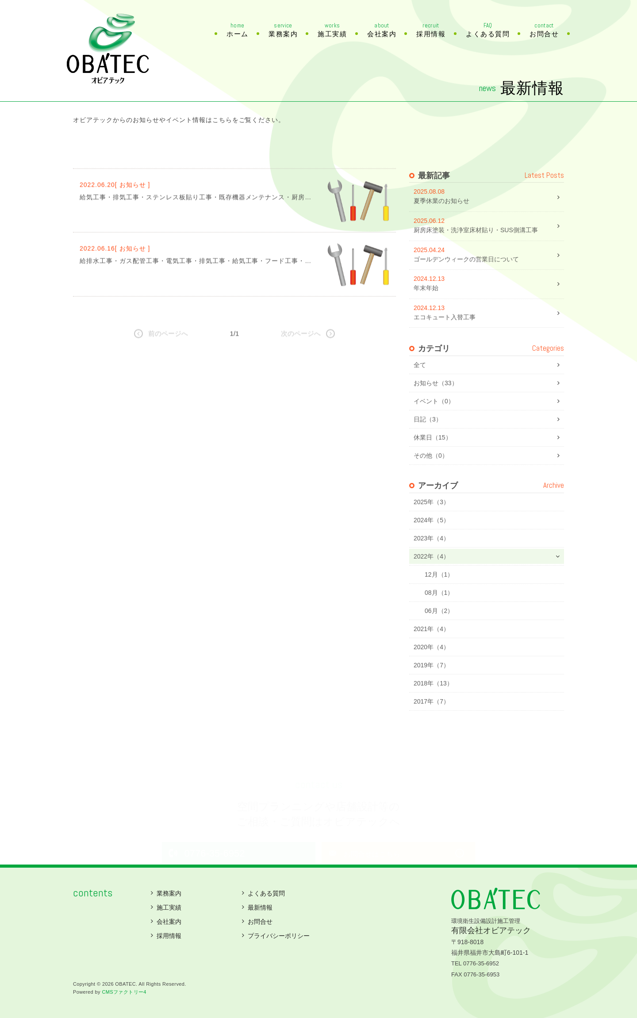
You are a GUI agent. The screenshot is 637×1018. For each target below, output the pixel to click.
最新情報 (260, 907)
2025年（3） (431, 521)
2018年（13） (433, 702)
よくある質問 (488, 30)
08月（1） (439, 612)
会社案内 (381, 30)
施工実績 (332, 30)
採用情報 (430, 30)
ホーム (237, 30)
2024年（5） (431, 539)
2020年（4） (431, 666)
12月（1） (439, 593)
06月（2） (439, 630)
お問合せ (544, 30)
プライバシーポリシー (279, 935)
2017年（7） (431, 720)
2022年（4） (431, 575)
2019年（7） (431, 684)
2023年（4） (431, 557)
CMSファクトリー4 (124, 992)
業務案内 (283, 30)
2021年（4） (431, 648)
